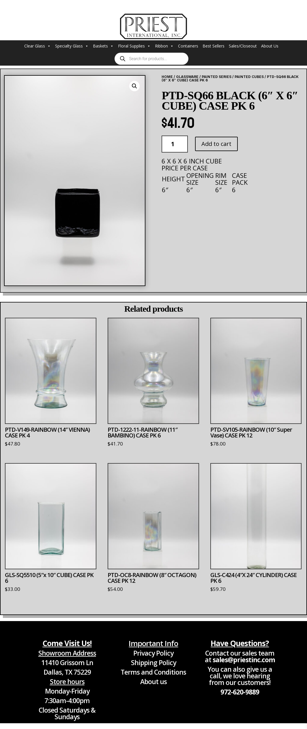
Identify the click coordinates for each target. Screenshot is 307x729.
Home (167, 77)
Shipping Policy (153, 662)
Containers (188, 46)
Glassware (187, 77)
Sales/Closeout (243, 46)
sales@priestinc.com (244, 659)
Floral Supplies (134, 46)
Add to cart (216, 144)
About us (153, 681)
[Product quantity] (175, 144)
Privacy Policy (153, 653)
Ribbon (164, 46)
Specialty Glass (72, 46)
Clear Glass (37, 46)
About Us (269, 46)
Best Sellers (213, 46)
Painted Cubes (249, 77)
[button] (134, 86)
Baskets (103, 46)
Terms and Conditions (153, 672)
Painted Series (216, 77)
